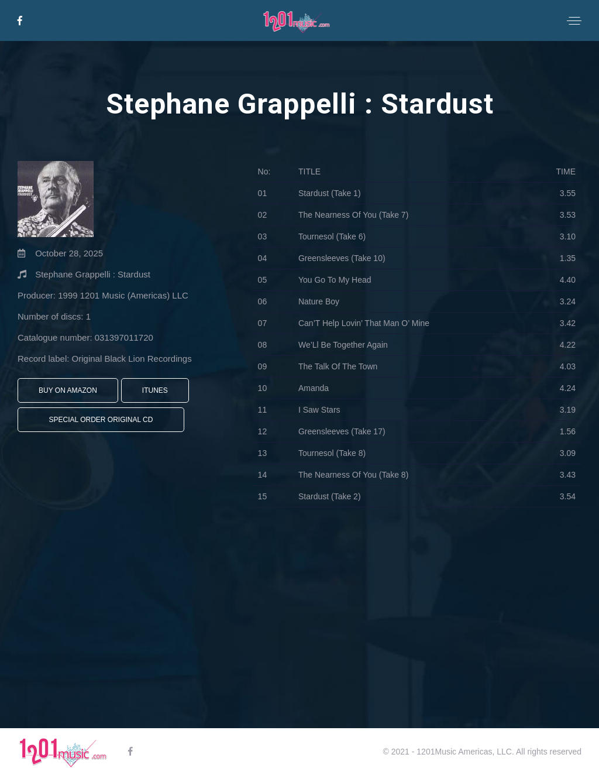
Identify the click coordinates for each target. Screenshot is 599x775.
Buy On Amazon (68, 390)
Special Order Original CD (101, 420)
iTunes (155, 390)
